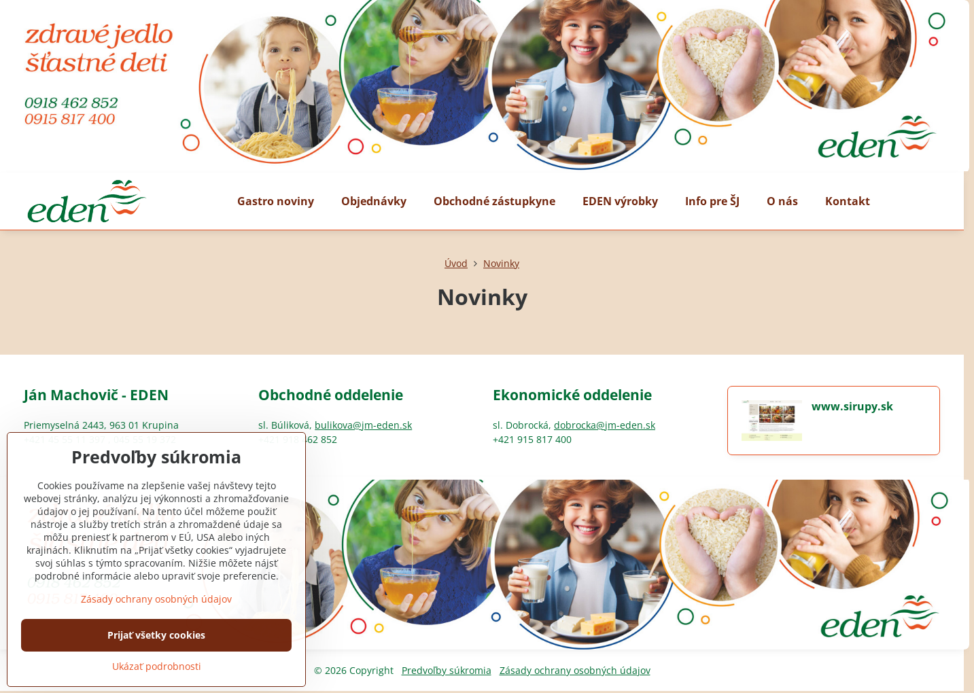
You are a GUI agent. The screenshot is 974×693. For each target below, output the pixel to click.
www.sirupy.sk (852, 406)
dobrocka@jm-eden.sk (604, 425)
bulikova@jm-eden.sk (363, 425)
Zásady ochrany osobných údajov (575, 670)
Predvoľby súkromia (446, 670)
